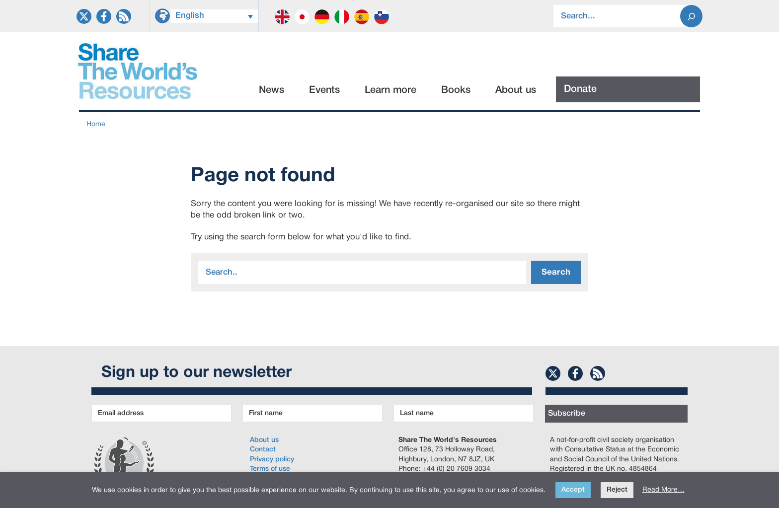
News (271, 90)
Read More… (663, 490)
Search (556, 272)
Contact (263, 449)
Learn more (390, 90)
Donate (580, 89)
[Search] (691, 16)
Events (324, 90)
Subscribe (566, 413)
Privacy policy (272, 459)
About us (515, 90)
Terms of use (270, 469)
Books (455, 90)
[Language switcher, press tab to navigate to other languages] (214, 16)
